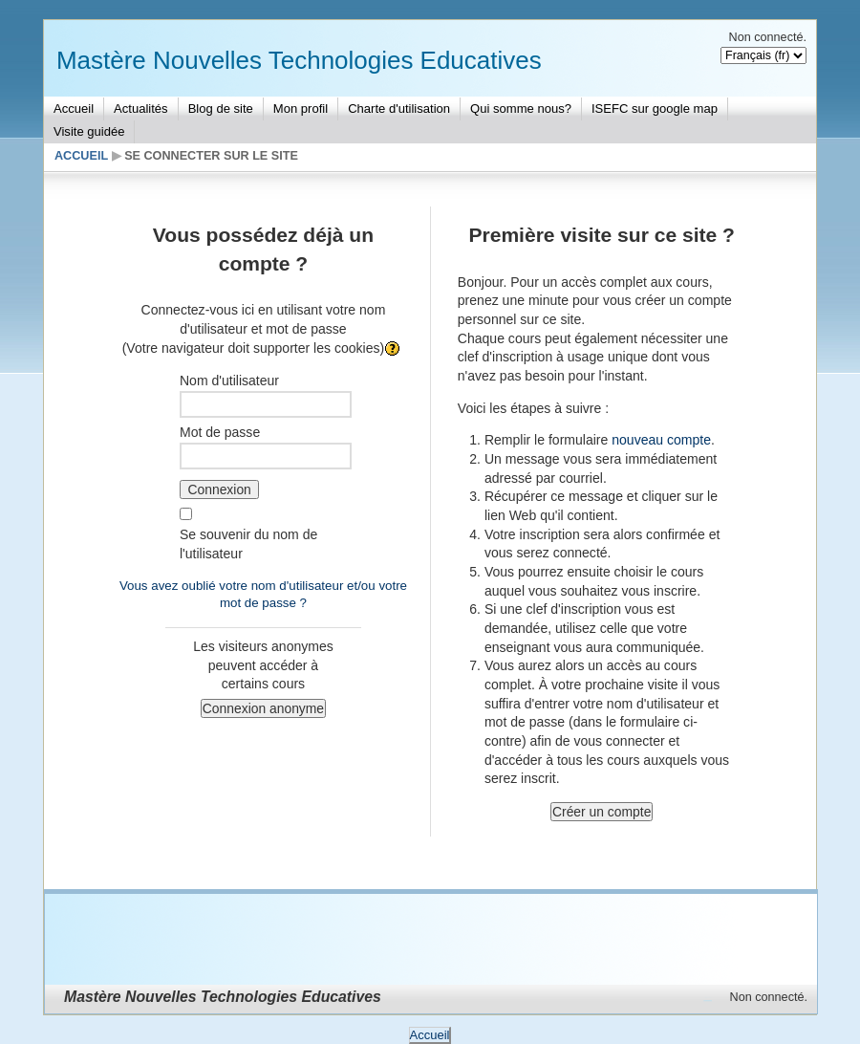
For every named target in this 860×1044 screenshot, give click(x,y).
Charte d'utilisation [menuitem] (399, 108)
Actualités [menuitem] (141, 108)
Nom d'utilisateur (229, 380)
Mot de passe (220, 432)
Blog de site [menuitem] (220, 108)
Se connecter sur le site (211, 156)
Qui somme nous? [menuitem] (520, 108)
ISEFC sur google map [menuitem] (654, 108)
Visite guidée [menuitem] (89, 131)
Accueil (81, 156)
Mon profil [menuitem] (300, 108)
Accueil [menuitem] (74, 108)
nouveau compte (661, 439)
